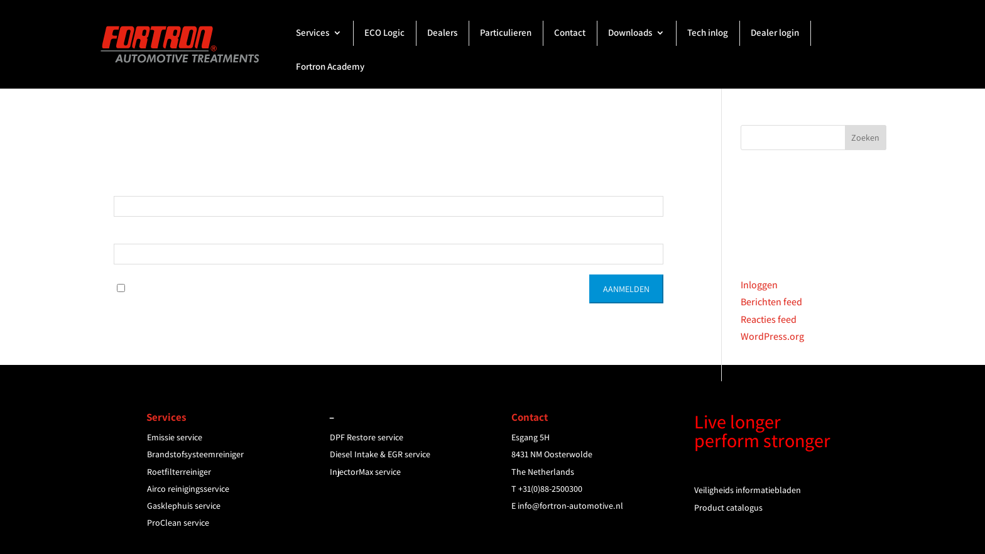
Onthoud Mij (150, 286)
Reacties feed (769, 319)
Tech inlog (707, 33)
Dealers (442, 33)
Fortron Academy (330, 67)
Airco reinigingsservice (188, 488)
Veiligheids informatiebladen (747, 490)
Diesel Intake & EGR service (380, 454)
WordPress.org (772, 336)
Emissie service (174, 437)
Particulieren (505, 33)
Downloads (630, 33)
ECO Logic (384, 33)
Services (312, 33)
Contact (569, 33)
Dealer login (775, 33)
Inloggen (759, 284)
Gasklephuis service (183, 505)
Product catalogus (728, 507)
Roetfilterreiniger (179, 471)
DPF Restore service (366, 437)
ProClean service (178, 522)
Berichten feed (771, 301)
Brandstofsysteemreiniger (195, 454)
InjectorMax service (365, 471)
